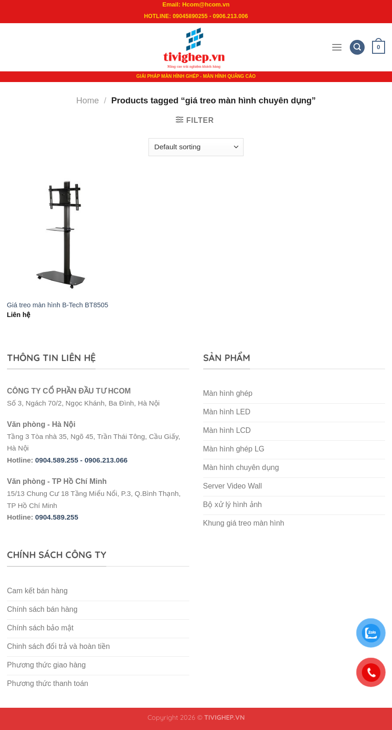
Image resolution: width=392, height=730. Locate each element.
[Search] (357, 47)
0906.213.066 (106, 460)
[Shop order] (196, 147)
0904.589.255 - (59, 460)
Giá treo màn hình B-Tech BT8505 (57, 305)
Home (87, 100)
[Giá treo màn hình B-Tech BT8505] (67, 235)
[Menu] (336, 47)
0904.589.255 (56, 517)
